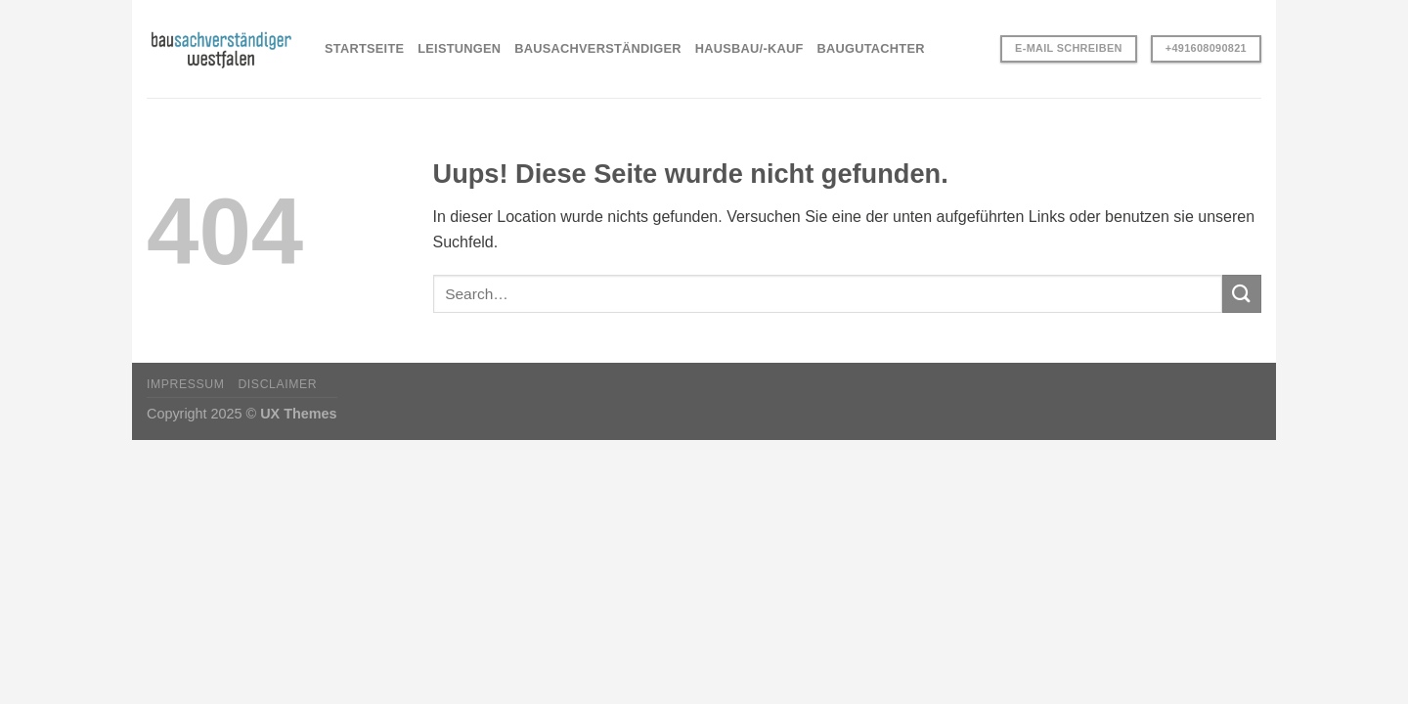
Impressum (186, 384)
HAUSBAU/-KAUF (749, 48)
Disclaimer (277, 384)
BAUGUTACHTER (871, 48)
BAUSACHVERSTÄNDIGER (598, 48)
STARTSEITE (364, 48)
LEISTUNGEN (459, 48)
